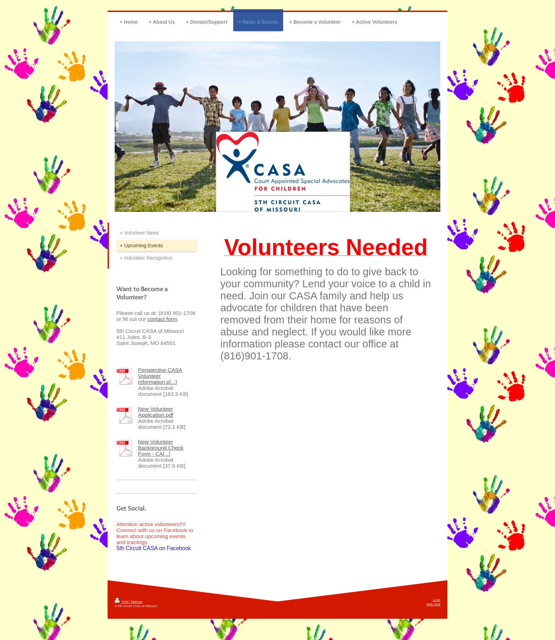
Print (122, 602)
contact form (162, 319)
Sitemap (136, 602)
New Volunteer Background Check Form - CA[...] (160, 448)
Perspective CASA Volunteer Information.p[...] (160, 376)
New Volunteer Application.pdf (155, 412)
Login (436, 600)
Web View (433, 604)
